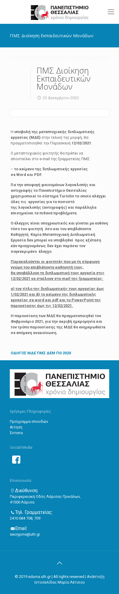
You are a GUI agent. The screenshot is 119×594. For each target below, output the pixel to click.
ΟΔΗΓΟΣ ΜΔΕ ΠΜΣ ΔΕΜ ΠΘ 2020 (41, 353)
